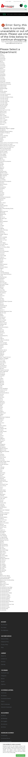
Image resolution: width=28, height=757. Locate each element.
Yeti (1, 348)
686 (1, 443)
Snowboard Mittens (5, 600)
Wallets (2, 140)
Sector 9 (2, 310)
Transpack (2, 374)
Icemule (2, 504)
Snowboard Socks (4, 605)
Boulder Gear (3, 218)
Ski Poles (2, 568)
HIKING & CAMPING (5, 82)
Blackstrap (2, 212)
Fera (1, 241)
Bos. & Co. (2, 217)
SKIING (2, 541)
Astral (1, 493)
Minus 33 (2, 281)
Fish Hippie (3, 242)
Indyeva (2, 257)
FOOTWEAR (3, 155)
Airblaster (2, 445)
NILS (1, 415)
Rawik (1, 515)
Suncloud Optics (4, 327)
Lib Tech (2, 423)
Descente (2, 232)
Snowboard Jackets (5, 598)
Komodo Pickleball (4, 510)
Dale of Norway (4, 230)
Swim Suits (3, 121)
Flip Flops (2, 160)
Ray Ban (2, 300)
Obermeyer (3, 413)
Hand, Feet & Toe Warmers (7, 147)
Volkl (1, 385)
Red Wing (2, 477)
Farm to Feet (3, 240)
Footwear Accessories (5, 161)
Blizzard (2, 383)
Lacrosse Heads (4, 100)
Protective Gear (4, 538)
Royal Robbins (3, 517)
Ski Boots (2, 571)
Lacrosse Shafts (4, 104)
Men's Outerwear (5, 704)
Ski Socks (2, 554)
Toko (1, 337)
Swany (1, 395)
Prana (1, 407)
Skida (1, 314)
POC (1, 408)
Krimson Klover (4, 267)
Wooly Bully (3, 491)
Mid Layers (2, 551)
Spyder (2, 427)
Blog (2, 647)
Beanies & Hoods (4, 584)
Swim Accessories (4, 117)
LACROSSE (3, 92)
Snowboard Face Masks (6, 593)
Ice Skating (3, 534)
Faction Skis (3, 503)
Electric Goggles (4, 358)
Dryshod (2, 455)
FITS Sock (2, 360)
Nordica (2, 368)
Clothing (2, 55)
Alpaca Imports (4, 448)
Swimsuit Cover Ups (5, 110)
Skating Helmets (4, 540)
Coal (1, 224)
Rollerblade (3, 307)
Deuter (2, 500)
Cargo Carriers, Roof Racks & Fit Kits (9, 142)
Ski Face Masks (4, 555)
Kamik (1, 260)
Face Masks (3, 154)
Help (24, 1)
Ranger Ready (3, 514)
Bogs (1, 215)
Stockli (1, 325)
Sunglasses (3, 130)
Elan (1, 235)
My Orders (3, 627)
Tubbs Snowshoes (4, 340)
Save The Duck (4, 481)
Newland (2, 285)
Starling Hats (3, 324)
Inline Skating (3, 535)
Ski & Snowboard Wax (5, 148)
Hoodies (2, 192)
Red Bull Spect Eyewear (6, 301)
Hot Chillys (2, 361)
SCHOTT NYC (3, 520)
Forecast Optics (4, 244)
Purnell (2, 298)
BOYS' (1, 61)
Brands (1, 200)
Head (1, 433)
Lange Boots (3, 365)
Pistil (1, 294)
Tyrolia (1, 341)
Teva (1, 528)
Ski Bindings (3, 570)
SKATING (2, 533)
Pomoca (2, 295)
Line (1, 421)
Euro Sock (2, 238)
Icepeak (2, 468)
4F (0, 201)
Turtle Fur (2, 391)
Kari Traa (2, 364)
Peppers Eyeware (4, 370)
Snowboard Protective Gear (7, 604)
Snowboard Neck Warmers (6, 601)
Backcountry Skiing (5, 575)
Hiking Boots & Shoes (5, 84)
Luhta (1, 275)
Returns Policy (4, 638)
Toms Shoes (3, 485)
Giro (1, 434)
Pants (1, 190)
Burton (2, 380)
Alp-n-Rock (3, 202)
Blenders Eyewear (4, 451)
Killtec (1, 262)
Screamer (2, 372)
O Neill (1, 288)
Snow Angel (3, 320)
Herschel (2, 252)
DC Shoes (2, 440)
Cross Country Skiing (5, 577)
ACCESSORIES (4, 127)
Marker (2, 420)
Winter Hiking (3, 91)
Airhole (1, 355)
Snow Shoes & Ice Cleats (6, 144)
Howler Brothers (4, 464)
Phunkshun (3, 292)
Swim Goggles (3, 120)
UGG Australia (3, 342)
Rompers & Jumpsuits (5, 181)
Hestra (1, 430)
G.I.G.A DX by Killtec (5, 247)
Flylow (1, 437)
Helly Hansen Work (5, 461)
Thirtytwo (2, 332)
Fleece (1, 195)
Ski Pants (2, 563)
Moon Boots (3, 367)
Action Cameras (4, 135)
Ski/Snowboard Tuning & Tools (7, 145)
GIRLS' (1, 54)
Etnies (1, 501)
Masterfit (2, 278)
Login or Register (17, 1)
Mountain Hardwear (5, 417)
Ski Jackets (3, 564)
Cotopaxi (2, 375)
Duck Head (3, 457)
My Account (4, 624)
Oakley (1, 414)
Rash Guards (3, 115)
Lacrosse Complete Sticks (6, 97)
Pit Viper (2, 474)
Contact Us (4, 658)
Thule (1, 334)
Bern (1, 210)
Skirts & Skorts (3, 184)
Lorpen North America (5, 274)
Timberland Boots (4, 393)
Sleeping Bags (3, 88)
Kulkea (1, 268)
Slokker (2, 315)
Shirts (1, 191)
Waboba (2, 354)
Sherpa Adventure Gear (6, 311)
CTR (1, 453)
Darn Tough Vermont (5, 357)
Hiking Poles (3, 87)
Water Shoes (3, 111)
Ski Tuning (2, 548)
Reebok (2, 478)
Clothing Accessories (5, 197)
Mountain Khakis (4, 284)
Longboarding (3, 537)
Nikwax (2, 287)
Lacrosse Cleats (4, 95)
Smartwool (2, 317)
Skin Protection (4, 152)
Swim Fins (2, 118)
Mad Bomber (3, 277)
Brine (1, 220)
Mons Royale (3, 282)
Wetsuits (2, 124)
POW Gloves (3, 291)
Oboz (1, 511)
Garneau (2, 250)
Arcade (2, 204)
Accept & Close (20, 755)
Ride (1, 405)
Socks (1, 138)
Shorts (1, 185)
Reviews (3, 661)
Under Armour (3, 390)
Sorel (1, 398)
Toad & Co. (2, 530)
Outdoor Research (4, 513)
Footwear (2, 57)
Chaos (1, 222)
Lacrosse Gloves (4, 98)
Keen (1, 508)
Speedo (2, 381)
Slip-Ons (2, 167)
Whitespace (3, 531)
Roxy (1, 308)
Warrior (2, 347)
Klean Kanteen (3, 264)
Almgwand (2, 447)
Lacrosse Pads (3, 102)
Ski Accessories (4, 544)
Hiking (1, 162)
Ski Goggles (3, 565)
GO (25, 9)
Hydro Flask (3, 255)
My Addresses (4, 630)
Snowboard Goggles (5, 595)
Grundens (2, 460)
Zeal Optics (3, 351)
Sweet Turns (3, 527)
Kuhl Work (2, 473)
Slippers (2, 168)
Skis (1, 573)
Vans (1, 387)
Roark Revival (3, 305)
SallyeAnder (3, 480)
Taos (1, 483)
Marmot (2, 418)
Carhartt (2, 495)
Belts (1, 141)
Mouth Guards (3, 105)
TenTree (2, 330)
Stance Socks (3, 322)
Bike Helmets (3, 175)
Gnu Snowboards (4, 251)
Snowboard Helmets (5, 597)
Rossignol (2, 403)
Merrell (1, 280)
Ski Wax (2, 547)
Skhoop (2, 524)
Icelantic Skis (3, 428)
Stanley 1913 (3, 525)
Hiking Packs (3, 85)
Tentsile (2, 331)
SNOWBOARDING (5, 578)
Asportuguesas (4, 205)
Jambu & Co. (3, 258)
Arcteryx (2, 397)
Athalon (2, 207)
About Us (3, 656)
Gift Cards (8, 1)
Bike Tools (2, 177)
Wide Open (3, 490)
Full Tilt (1, 435)
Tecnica (2, 394)
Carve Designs (3, 497)
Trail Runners (3, 171)
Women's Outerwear (6, 707)
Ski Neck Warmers (4, 558)
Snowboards (3, 610)
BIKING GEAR (3, 172)
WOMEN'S (2, 75)
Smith (1, 400)
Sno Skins (2, 318)
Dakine (2, 441)
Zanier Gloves (3, 350)
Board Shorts (3, 112)
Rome (1, 404)
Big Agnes (2, 494)
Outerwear (2, 58)
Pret (1, 297)
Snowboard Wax (4, 608)
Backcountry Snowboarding (7, 580)
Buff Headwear (4, 221)
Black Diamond (4, 211)
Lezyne (2, 271)
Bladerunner (3, 214)
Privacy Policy (4, 644)
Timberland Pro (4, 335)
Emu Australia (3, 237)
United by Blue (3, 344)
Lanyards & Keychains (5, 150)
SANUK (2, 518)
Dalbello (2, 228)
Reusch (2, 304)
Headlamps (3, 137)
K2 (0, 424)
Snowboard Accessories (6, 588)
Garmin (2, 248)
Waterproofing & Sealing (6, 131)
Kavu (1, 470)
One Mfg (2, 290)
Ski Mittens (3, 560)
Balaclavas (2, 557)
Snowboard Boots (4, 591)
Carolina (2, 454)
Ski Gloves (2, 561)
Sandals (2, 164)
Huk (1, 465)
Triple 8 (2, 338)
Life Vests (2, 108)
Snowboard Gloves (4, 594)
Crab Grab (2, 498)
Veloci (1, 487)
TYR (1, 377)
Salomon (2, 401)
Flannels (2, 194)
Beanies (2, 543)
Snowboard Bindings (5, 590)
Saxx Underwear (4, 371)
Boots (1, 158)
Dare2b (2, 231)
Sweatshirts (3, 187)
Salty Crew (2, 521)
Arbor (1, 410)
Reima (1, 302)
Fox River (2, 245)
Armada (2, 384)
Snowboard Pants (4, 603)
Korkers (2, 265)
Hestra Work (3, 463)
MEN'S (1, 68)
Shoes (1, 165)
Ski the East (3, 312)
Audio (1, 134)
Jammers (2, 114)
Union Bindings (4, 388)
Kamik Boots (3, 507)
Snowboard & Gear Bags (6, 587)
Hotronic (2, 254)
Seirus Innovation (4, 523)
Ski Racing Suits (4, 545)
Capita (1, 378)
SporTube (2, 321)
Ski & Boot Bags (4, 550)
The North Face (4, 484)
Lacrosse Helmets (4, 101)
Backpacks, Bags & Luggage (7, 128)
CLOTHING (3, 180)
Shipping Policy (5, 641)
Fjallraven (2, 438)
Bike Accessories (4, 174)
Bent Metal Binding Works (6, 208)
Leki (1, 270)
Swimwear (2, 60)
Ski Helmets (3, 567)
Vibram (2, 345)
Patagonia (2, 444)
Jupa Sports (3, 362)
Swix (1, 328)
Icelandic (2, 467)
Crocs (1, 227)
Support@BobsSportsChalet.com (14, 43)
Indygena (2, 505)
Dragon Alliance (4, 234)
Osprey (2, 411)
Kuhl (1, 471)
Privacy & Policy (9, 752)
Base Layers (3, 553)
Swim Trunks (3, 122)
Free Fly (2, 458)
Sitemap (3, 664)
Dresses (2, 182)
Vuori (1, 488)
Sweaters (2, 188)
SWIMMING (3, 107)
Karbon (2, 261)
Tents (1, 90)
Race (1, 574)
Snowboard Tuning (4, 607)
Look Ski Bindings (4, 272)
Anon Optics (3, 425)
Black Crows (3, 450)
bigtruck (2, 352)
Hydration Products (5, 132)
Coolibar (2, 225)
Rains (1, 475)
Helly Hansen (3, 431)
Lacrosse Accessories (5, 94)
